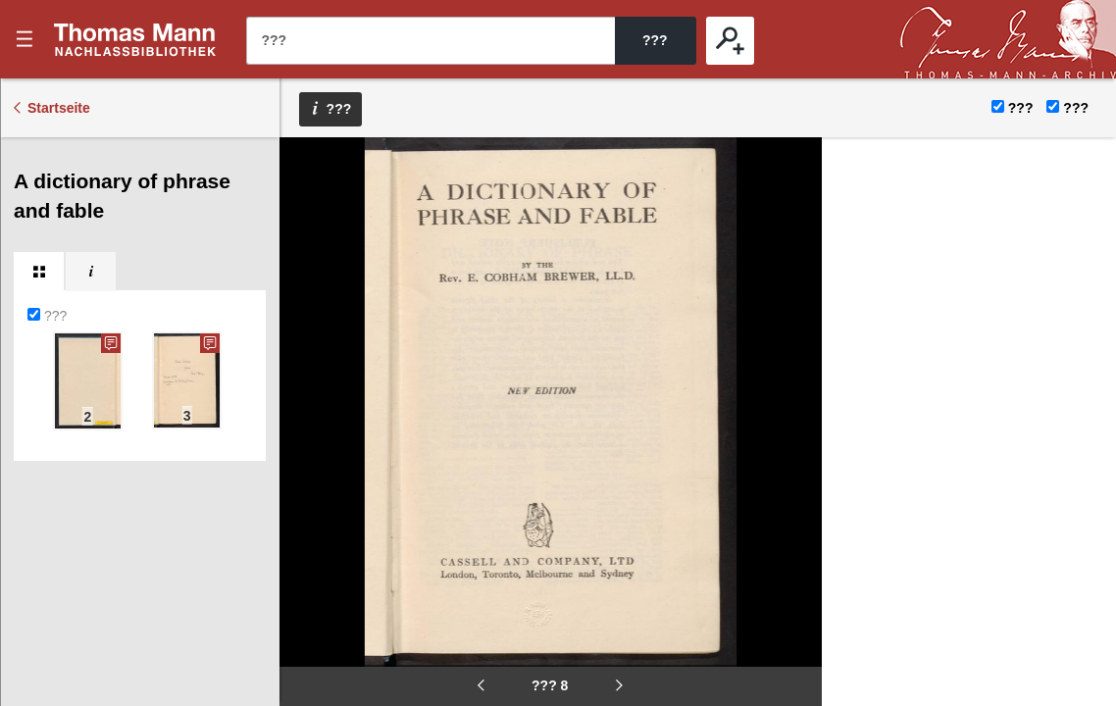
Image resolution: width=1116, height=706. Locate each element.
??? (135, 39)
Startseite (58, 108)
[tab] (39, 271)
